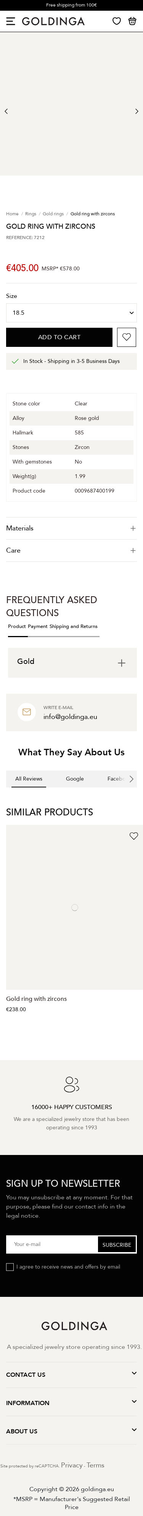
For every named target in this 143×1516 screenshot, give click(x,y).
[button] (6, 795)
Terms (95, 1465)
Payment (38, 626)
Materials (71, 528)
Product (17, 626)
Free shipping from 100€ (71, 5)
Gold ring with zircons (36, 999)
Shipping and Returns (74, 626)
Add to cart (59, 337)
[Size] (71, 312)
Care (71, 550)
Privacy (72, 1465)
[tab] (71, 528)
